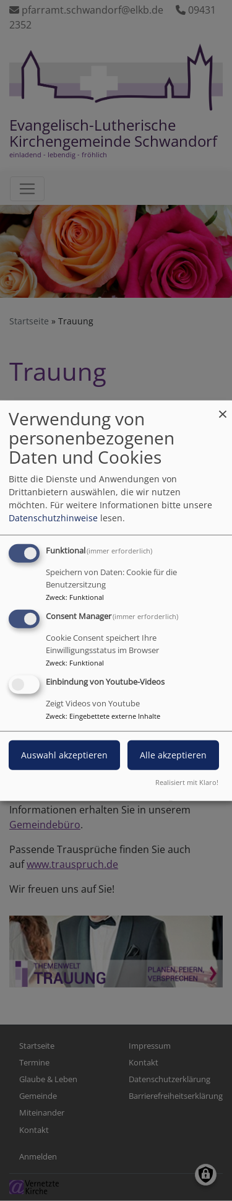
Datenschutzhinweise (53, 518)
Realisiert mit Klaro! (186, 781)
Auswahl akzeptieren (64, 754)
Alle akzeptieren (173, 754)
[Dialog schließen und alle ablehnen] (222, 408)
